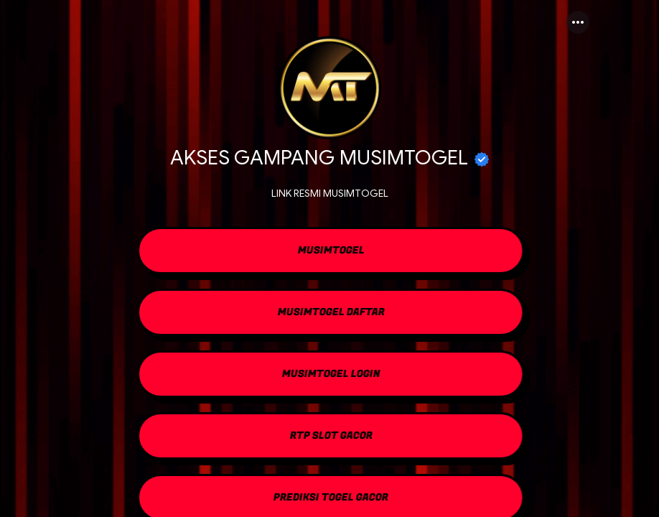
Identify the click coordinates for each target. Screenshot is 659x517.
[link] (329, 252)
